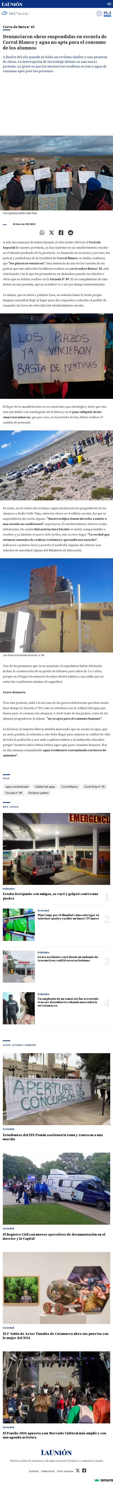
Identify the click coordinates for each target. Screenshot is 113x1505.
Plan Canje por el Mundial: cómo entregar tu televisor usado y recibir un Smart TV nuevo (68, 916)
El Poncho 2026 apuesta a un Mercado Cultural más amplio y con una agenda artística (54, 1435)
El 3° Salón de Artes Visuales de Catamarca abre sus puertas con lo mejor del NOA (55, 1336)
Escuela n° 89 (14, 793)
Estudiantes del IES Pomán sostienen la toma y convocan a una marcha (53, 1137)
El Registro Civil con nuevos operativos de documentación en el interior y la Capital (54, 1236)
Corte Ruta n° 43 (94, 786)
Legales (98, 1460)
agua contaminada (17, 786)
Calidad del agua (45, 786)
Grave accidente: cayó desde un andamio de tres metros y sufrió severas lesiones (68, 958)
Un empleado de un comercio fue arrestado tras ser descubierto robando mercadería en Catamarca (68, 1002)
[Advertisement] (56, 107)
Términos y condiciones (80, 1460)
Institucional (47, 1471)
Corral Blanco (69, 786)
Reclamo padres (39, 793)
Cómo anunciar (65, 1471)
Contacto (34, 1471)
